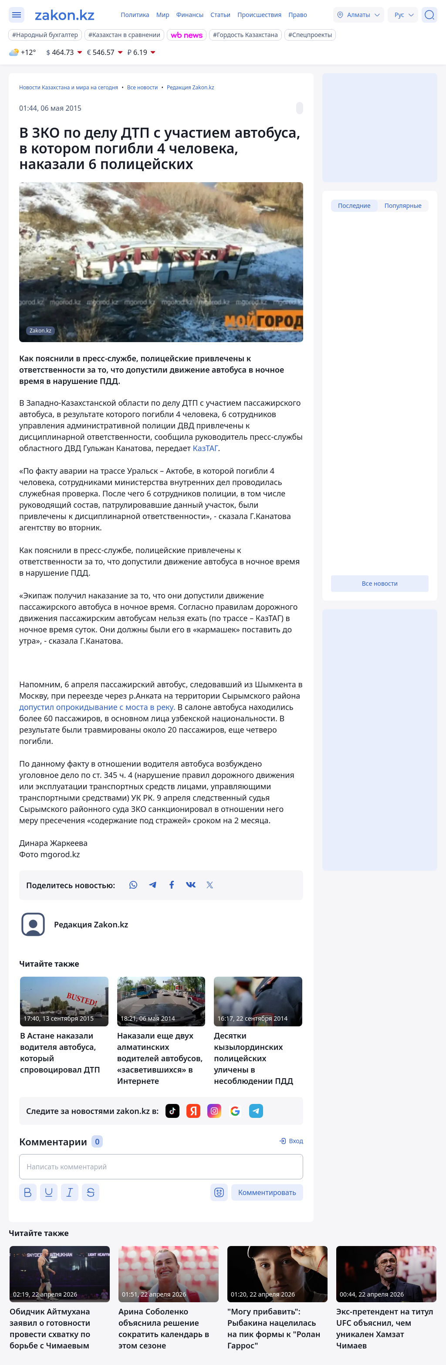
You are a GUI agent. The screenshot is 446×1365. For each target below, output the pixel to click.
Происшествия (259, 14)
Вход (296, 1141)
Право (297, 14)
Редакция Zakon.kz (190, 87)
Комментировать (267, 1192)
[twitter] (210, 885)
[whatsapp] (133, 885)
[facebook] (171, 885)
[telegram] (152, 885)
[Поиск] (429, 15)
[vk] (191, 885)
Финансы (190, 14)
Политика (135, 14)
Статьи (220, 14)
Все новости (142, 87)
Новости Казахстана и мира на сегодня (68, 87)
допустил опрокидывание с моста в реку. (97, 707)
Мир (162, 14)
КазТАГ (205, 448)
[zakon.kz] (65, 15)
